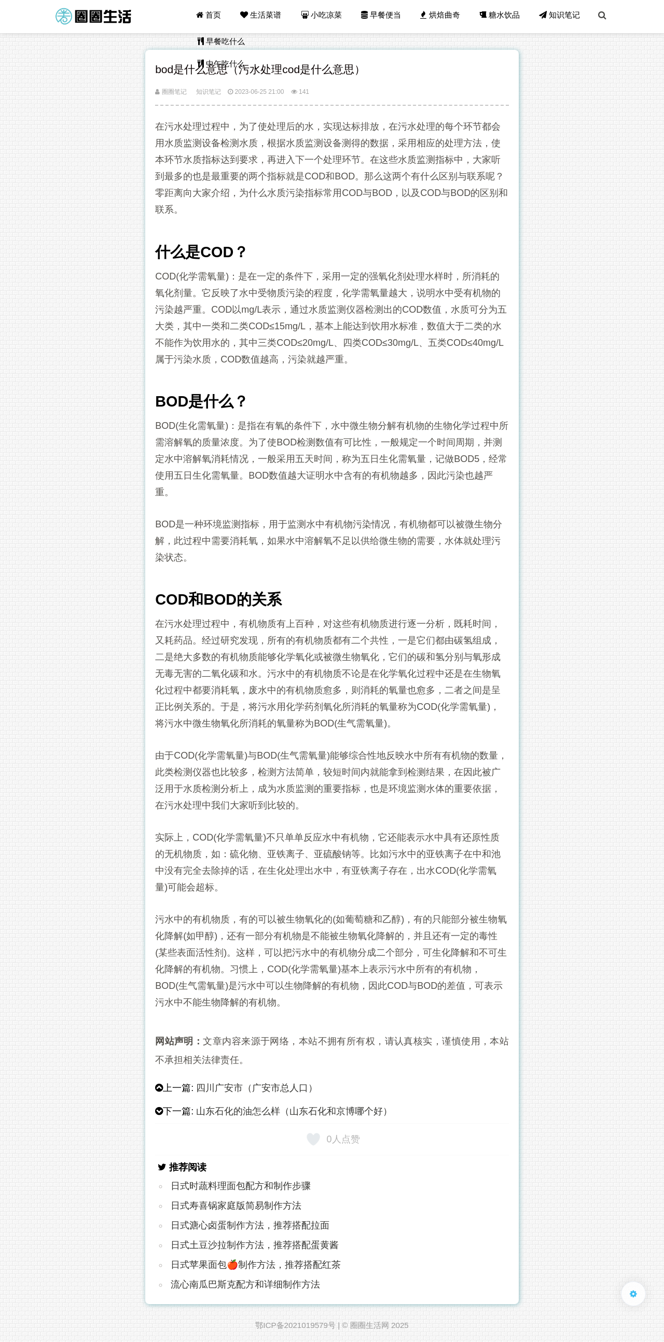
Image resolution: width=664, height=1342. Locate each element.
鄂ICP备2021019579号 (295, 1325)
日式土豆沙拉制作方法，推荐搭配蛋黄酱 (255, 1245)
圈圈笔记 (170, 91)
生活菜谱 (264, 16)
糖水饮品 (501, 16)
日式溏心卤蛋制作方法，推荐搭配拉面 (250, 1225)
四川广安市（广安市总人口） (256, 1088)
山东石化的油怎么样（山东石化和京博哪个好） (294, 1111)
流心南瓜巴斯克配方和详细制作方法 (245, 1284)
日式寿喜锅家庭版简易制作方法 (236, 1205)
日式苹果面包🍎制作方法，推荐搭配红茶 (256, 1265)
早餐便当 (384, 16)
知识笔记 (560, 16)
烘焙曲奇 (442, 16)
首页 (212, 16)
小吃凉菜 (324, 16)
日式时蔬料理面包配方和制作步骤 (241, 1186)
